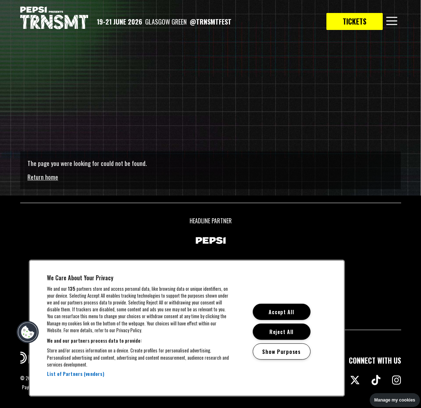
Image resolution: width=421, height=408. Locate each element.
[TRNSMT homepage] (54, 18)
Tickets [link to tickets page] (354, 21)
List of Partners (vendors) (75, 373)
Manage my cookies (394, 400)
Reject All (281, 331)
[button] (27, 332)
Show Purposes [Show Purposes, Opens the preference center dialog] (281, 351)
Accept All (281, 312)
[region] (187, 328)
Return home (42, 176)
